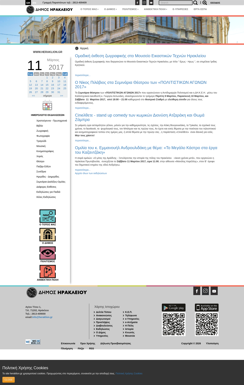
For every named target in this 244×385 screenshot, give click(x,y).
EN (34, 2)
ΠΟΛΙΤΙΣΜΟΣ (130, 9)
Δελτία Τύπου (103, 312)
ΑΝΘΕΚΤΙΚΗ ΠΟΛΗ (155, 9)
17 (58, 84)
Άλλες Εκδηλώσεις (46, 197)
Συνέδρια (41, 171)
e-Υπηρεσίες (132, 318)
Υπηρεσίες (102, 335)
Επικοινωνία (68, 343)
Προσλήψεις (103, 322)
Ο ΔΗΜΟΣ (110, 9)
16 (52, 84)
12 (30, 84)
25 (64, 88)
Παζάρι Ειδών (43, 166)
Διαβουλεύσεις (104, 325)
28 (41, 92)
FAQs (81, 348)
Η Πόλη (129, 325)
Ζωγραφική (42, 130)
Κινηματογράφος (45, 151)
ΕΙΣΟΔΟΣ (215, 3)
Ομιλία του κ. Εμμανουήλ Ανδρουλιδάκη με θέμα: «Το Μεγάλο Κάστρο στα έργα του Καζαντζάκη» (146, 149)
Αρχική (84, 48)
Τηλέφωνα (131, 315)
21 (41, 88)
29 (47, 92)
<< (33, 95)
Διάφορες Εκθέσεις (46, 186)
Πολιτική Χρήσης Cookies (129, 373)
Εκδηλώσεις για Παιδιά (48, 192)
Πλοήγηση (67, 348)
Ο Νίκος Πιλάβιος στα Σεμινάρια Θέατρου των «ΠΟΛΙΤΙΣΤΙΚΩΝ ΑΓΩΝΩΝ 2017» (141, 84)
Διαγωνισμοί (103, 318)
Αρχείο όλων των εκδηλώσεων (91, 173)
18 (64, 84)
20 (36, 88)
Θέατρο (40, 161)
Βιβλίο (39, 125)
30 (52, 92)
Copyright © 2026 (191, 343)
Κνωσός (130, 332)
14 (41, 84)
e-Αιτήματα (131, 322)
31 (58, 92)
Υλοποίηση (212, 343)
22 (47, 88)
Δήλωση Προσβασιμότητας (115, 343)
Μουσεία (130, 335)
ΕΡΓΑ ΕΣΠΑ (200, 9)
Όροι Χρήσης (87, 343)
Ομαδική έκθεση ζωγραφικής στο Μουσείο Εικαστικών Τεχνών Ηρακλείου (140, 55)
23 (52, 88)
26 (30, 92)
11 (64, 81)
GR (28, 2)
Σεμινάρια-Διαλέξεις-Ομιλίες (50, 181)
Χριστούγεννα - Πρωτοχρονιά (51, 120)
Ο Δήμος (101, 332)
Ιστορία (129, 329)
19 (30, 88)
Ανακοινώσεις (104, 315)
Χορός (39, 156)
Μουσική (41, 146)
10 (58, 81)
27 (36, 92)
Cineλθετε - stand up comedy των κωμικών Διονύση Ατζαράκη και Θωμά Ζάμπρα (140, 117)
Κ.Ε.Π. (128, 312)
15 (47, 84)
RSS (91, 348)
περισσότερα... (82, 75)
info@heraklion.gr (42, 317)
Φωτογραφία (43, 136)
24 (58, 88)
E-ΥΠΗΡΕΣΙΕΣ (180, 9)
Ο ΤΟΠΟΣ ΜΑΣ (89, 9)
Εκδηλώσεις (103, 329)
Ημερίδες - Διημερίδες (47, 176)
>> (61, 95)
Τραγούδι (41, 141)
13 (36, 84)
